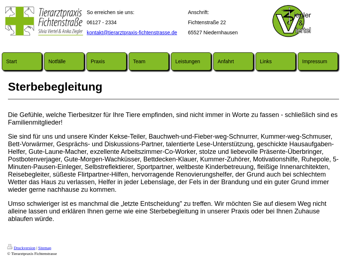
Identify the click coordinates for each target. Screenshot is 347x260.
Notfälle (56, 61)
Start (11, 61)
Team (139, 61)
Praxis (98, 61)
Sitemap (44, 248)
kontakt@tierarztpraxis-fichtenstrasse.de (132, 32)
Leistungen (187, 61)
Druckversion (21, 248)
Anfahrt (226, 61)
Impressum (314, 61)
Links (266, 61)
